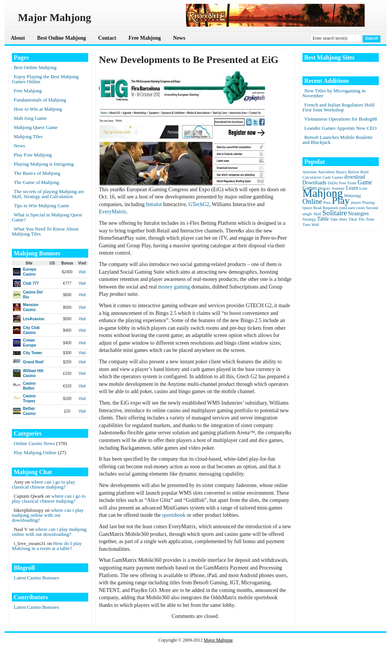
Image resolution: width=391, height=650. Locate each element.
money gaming (174, 287)
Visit (82, 272)
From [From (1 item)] (351, 183)
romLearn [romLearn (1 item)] (347, 208)
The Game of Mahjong (36, 182)
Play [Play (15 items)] (341, 200)
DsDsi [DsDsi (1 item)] (333, 183)
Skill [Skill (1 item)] (317, 214)
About (18, 38)
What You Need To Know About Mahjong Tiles (45, 231)
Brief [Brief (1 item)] (364, 172)
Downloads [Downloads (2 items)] (314, 182)
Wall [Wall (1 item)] (315, 225)
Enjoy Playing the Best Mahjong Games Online (45, 79)
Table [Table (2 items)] (323, 219)
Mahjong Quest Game (36, 127)
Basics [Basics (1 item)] (341, 172)
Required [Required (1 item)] (330, 208)
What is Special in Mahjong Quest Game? (47, 217)
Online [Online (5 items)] (312, 201)
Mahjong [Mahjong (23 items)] (322, 193)
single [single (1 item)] (307, 214)
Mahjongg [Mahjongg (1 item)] (352, 196)
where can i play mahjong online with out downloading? (48, 515)
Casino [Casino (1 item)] (337, 177)
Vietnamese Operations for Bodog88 (340, 119)
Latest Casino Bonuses (36, 578)
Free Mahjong (144, 38)
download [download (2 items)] (354, 177)
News (179, 38)
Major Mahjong (218, 640)
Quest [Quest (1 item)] (307, 208)
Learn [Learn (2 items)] (352, 188)
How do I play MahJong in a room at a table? (47, 545)
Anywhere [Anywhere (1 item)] (326, 172)
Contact (107, 38)
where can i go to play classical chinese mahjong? (43, 484)
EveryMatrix (112, 212)
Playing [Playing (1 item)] (368, 202)
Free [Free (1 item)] (342, 183)
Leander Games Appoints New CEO (340, 128)
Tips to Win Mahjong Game (41, 205)
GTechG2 (199, 204)
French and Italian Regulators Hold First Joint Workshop (338, 107)
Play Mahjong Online (35, 452)
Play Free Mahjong (33, 155)
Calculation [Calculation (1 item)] (311, 177)
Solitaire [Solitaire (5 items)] (334, 213)
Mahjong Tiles (28, 136)
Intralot (154, 204)
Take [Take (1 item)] (334, 219)
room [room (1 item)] (360, 208)
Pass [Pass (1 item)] (327, 202)
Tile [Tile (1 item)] (361, 219)
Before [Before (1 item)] (353, 172)
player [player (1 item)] (356, 202)
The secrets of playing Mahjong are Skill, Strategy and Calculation (48, 194)
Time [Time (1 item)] (370, 219)
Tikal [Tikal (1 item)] (353, 219)
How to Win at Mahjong (38, 109)
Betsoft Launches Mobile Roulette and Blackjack (337, 139)
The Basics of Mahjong (37, 173)
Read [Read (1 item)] (317, 208)
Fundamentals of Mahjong (40, 100)
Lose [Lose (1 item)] (363, 188)
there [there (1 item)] (343, 219)
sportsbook (173, 515)
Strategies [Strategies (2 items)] (358, 213)
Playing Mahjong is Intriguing (44, 164)
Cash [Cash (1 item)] (326, 177)
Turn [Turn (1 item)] (306, 225)
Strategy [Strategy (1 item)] (309, 219)
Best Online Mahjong (61, 38)
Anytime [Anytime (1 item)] (309, 172)
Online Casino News (34, 443)
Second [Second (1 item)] (372, 208)
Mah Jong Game (30, 118)
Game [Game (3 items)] (364, 182)
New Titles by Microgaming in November (333, 93)
